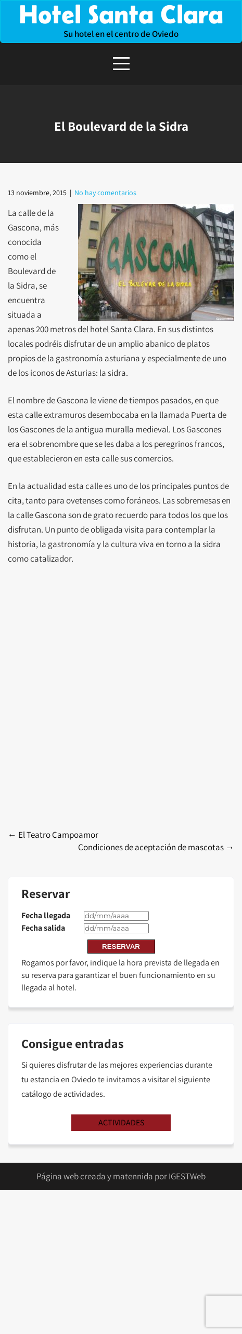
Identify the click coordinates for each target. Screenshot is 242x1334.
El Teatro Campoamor (53, 834)
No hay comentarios (105, 192)
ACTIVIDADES (121, 1122)
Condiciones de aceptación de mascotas (156, 847)
